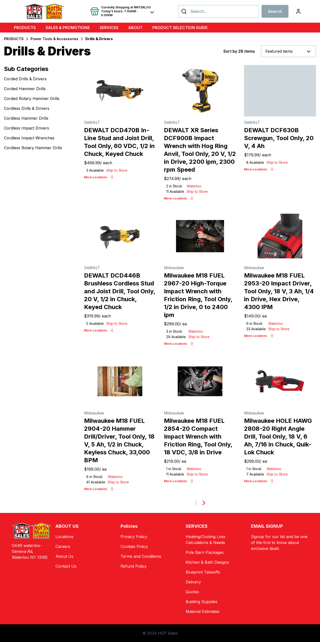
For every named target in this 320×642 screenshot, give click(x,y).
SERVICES (109, 27)
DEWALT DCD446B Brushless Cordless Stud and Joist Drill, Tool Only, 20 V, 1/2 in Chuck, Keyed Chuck (119, 291)
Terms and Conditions (141, 556)
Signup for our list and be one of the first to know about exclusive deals (279, 542)
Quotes (192, 591)
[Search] (218, 11)
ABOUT (135, 27)
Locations (64, 536)
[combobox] (288, 51)
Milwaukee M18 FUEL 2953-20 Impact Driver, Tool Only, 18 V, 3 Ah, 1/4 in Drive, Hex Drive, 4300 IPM (279, 291)
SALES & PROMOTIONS (68, 27)
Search (275, 11)
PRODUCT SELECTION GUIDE (180, 27)
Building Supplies (201, 601)
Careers (62, 546)
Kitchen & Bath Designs (207, 562)
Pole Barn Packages (205, 552)
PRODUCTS (25, 27)
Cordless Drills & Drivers (26, 108)
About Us (64, 556)
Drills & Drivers (99, 39)
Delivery (193, 581)
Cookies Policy (134, 546)
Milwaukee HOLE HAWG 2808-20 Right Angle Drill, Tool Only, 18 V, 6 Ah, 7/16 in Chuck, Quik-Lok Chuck (278, 436)
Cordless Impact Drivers (26, 128)
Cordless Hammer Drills (26, 118)
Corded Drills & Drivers (25, 78)
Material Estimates (202, 611)
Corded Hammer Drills (25, 88)
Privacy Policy (134, 536)
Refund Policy (134, 566)
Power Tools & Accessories (54, 39)
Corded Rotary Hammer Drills (31, 98)
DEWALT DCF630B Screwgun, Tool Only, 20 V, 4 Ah (279, 138)
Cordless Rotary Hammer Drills (33, 147)
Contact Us (65, 566)
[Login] (298, 11)
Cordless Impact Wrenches (29, 137)
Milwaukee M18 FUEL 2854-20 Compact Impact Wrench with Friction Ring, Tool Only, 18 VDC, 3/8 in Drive (198, 436)
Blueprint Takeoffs (203, 572)
